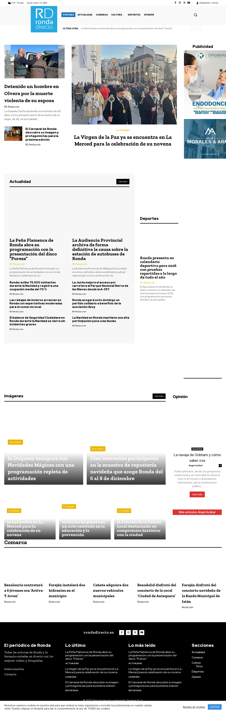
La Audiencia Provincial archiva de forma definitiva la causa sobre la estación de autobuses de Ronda (100, 249)
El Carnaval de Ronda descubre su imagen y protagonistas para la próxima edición (42, 141)
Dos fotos (15, 436)
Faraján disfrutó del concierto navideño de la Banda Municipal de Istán (200, 597)
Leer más (197, 495)
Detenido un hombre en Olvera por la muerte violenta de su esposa (33, 96)
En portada (71, 697)
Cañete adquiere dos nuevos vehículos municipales (110, 594)
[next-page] (199, 504)
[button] (195, 15)
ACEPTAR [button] (214, 707)
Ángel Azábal (196, 466)
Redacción (10, 608)
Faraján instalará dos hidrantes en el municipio (68, 591)
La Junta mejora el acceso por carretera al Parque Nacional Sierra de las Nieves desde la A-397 (100, 286)
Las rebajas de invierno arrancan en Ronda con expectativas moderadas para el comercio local (36, 303)
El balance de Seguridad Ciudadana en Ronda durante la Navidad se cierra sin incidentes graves (37, 321)
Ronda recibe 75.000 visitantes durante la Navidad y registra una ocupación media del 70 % (34, 286)
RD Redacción (11, 113)
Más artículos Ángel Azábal (197, 513)
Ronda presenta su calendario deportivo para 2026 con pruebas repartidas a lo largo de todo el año (158, 291)
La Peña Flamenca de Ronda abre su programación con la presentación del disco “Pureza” (127, 28)
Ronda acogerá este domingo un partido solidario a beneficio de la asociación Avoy (96, 303)
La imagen (123, 130)
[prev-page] (194, 504)
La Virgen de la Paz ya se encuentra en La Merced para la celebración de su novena (123, 143)
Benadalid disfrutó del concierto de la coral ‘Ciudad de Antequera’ (157, 594)
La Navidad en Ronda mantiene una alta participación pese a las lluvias (100, 319)
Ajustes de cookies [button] (194, 707)
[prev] (193, 28)
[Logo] (98, 639)
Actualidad (197, 450)
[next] (198, 28)
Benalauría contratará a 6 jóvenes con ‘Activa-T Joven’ (20, 594)
